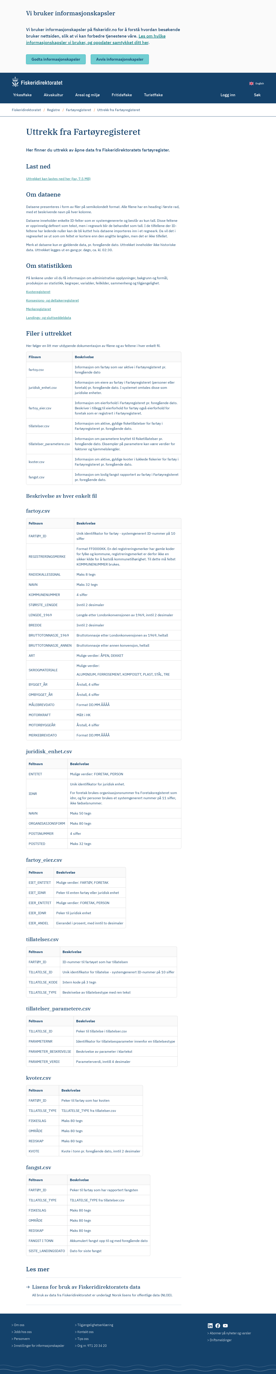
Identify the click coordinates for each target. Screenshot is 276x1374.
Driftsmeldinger (221, 1340)
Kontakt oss (85, 1332)
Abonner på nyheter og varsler (230, 1333)
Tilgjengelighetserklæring (95, 1325)
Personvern (22, 1338)
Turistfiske (153, 94)
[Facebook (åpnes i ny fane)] (218, 1328)
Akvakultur (53, 94)
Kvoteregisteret (38, 292)
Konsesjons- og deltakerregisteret (52, 300)
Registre (53, 110)
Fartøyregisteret (78, 110)
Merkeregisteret (38, 309)
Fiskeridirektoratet (26, 110)
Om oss (19, 1325)
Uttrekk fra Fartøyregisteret (118, 110)
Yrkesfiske (22, 94)
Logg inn (228, 94)
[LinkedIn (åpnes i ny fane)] (210, 1328)
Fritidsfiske (122, 94)
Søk (257, 94)
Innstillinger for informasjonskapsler (39, 1345)
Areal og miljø (87, 94)
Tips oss (83, 1338)
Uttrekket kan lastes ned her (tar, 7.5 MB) (58, 178)
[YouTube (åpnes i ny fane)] (225, 1328)
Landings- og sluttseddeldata (48, 317)
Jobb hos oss (23, 1332)
